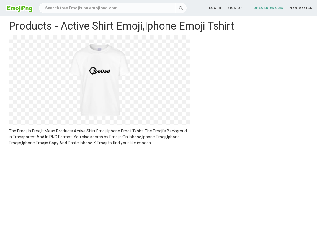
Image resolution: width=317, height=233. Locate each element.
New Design (301, 8)
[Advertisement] (99, 190)
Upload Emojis (269, 8)
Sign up (235, 8)
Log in (215, 8)
